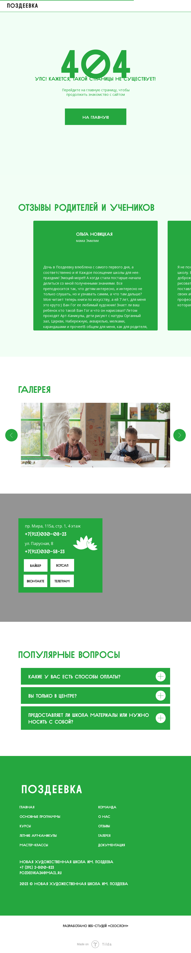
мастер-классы (34, 844)
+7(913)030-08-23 (45, 533)
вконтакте (35, 580)
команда (107, 806)
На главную (96, 117)
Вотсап (62, 565)
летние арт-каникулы (38, 835)
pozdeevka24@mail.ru (41, 872)
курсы (25, 825)
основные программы (40, 816)
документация (111, 844)
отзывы (104, 825)
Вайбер (35, 565)
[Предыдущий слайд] (11, 435)
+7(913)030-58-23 (45, 550)
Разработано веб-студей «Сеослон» (95, 925)
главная (26, 806)
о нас (104, 816)
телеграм (62, 580)
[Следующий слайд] (179, 435)
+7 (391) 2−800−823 (37, 867)
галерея (104, 835)
